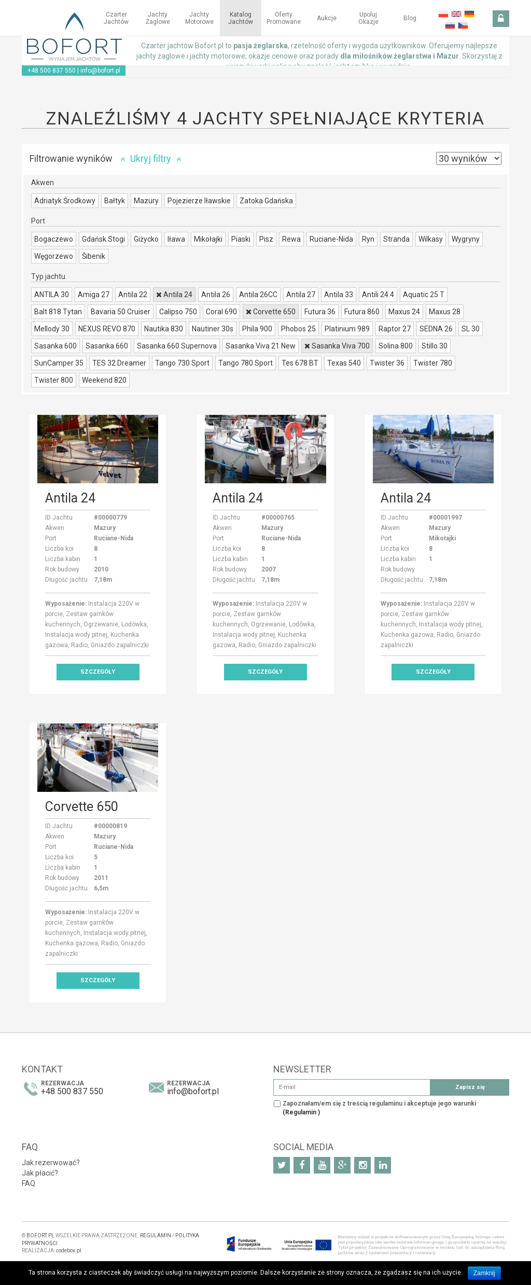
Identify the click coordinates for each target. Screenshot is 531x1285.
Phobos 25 (298, 329)
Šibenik (93, 256)
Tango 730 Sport (182, 363)
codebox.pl (68, 1250)
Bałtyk (114, 201)
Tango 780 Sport (245, 363)
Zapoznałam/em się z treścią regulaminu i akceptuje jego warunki (379, 1108)
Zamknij (484, 1273)
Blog (409, 18)
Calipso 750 (178, 312)
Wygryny (466, 239)
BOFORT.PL (40, 1235)
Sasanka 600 (55, 346)
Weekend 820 (104, 380)
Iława (176, 239)
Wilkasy (430, 239)
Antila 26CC (258, 294)
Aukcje (327, 18)
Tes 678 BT (300, 363)
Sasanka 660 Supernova (177, 346)
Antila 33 (338, 294)
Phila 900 (257, 329)
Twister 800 (53, 380)
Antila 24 (174, 294)
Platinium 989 (347, 329)
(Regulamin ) (301, 1112)
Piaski (240, 239)
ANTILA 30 (51, 294)
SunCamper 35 (58, 363)
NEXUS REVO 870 (106, 329)
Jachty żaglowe (158, 18)
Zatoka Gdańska (266, 201)
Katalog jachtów (240, 18)
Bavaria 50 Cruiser (120, 312)
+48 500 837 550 (51, 70)
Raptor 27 (395, 329)
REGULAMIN (155, 1235)
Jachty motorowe (199, 18)
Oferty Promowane (284, 18)
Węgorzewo (53, 256)
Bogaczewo (53, 239)
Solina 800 (396, 346)
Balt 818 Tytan (58, 312)
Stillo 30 (435, 346)
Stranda (396, 239)
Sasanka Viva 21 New (261, 346)
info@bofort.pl (100, 70)
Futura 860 (362, 312)
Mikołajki (208, 239)
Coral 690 (221, 312)
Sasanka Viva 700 (337, 346)
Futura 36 (320, 312)
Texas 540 (344, 363)
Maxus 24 (404, 312)
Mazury (146, 201)
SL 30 (471, 329)
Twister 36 (387, 363)
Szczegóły (97, 671)
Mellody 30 (51, 329)
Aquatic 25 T (423, 294)
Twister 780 (432, 363)
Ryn (368, 239)
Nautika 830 (163, 329)
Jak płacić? (40, 1173)
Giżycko (146, 239)
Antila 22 (132, 294)
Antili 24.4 (378, 294)
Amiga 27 (93, 294)
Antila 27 (300, 294)
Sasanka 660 (107, 346)
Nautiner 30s (212, 329)
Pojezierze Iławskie (199, 201)
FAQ (28, 1183)
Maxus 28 (444, 312)
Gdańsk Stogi (103, 239)
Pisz (266, 239)
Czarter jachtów (116, 18)
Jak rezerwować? (51, 1162)
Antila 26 (215, 294)
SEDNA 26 (436, 329)
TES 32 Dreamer (119, 363)
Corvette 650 (271, 312)
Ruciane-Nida (331, 239)
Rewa (291, 239)
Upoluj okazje (368, 18)
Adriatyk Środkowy (64, 201)
